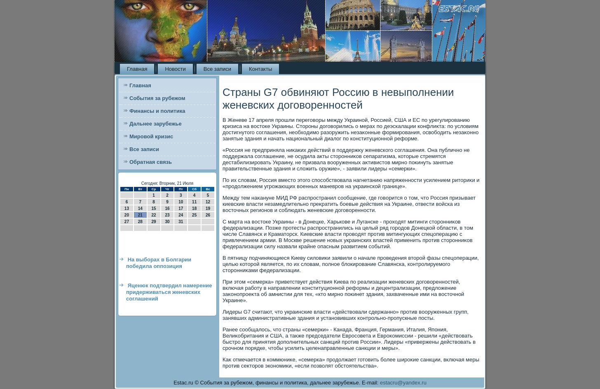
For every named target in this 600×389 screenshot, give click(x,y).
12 (208, 202)
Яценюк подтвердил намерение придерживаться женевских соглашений (169, 292)
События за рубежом (157, 98)
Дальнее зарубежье (155, 124)
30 (167, 221)
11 (194, 202)
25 (194, 215)
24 (180, 215)
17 (180, 208)
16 (167, 208)
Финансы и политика (157, 111)
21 (140, 215)
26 (208, 215)
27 (126, 221)
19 (208, 208)
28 (140, 221)
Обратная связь (150, 162)
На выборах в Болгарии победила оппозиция (158, 262)
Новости (175, 69)
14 (140, 208)
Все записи (217, 69)
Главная (137, 69)
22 (154, 215)
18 (194, 208)
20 (126, 215)
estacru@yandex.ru (403, 383)
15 (154, 208)
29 (154, 221)
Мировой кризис (151, 136)
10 (180, 202)
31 (180, 221)
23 (167, 215)
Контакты (260, 69)
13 (126, 208)
